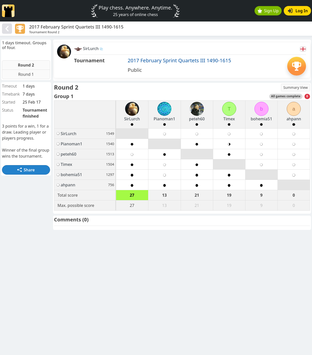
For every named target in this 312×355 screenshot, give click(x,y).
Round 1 (26, 74)
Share (26, 170)
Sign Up (268, 11)
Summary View (295, 87)
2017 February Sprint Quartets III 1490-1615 (179, 60)
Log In (298, 11)
